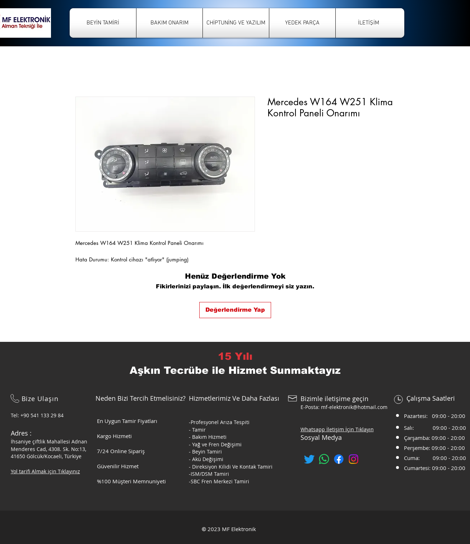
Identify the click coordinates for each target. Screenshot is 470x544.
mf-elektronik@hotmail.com (354, 407)
